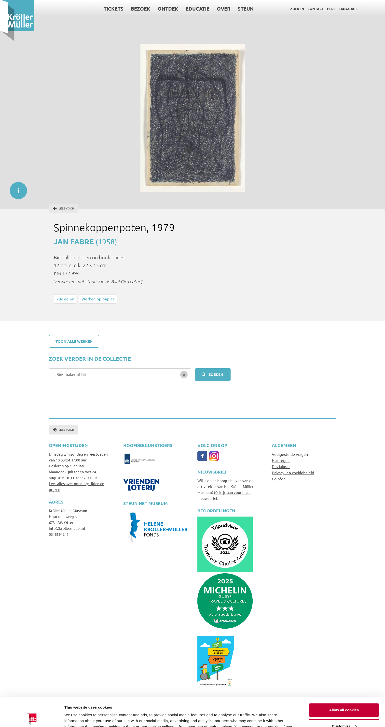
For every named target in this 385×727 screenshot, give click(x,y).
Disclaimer (281, 466)
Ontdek (168, 8)
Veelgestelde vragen (290, 454)
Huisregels (281, 460)
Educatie (197, 8)
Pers (331, 8)
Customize (344, 697)
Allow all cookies (344, 681)
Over (223, 8)
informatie (16, 188)
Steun (246, 8)
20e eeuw (65, 298)
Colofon (279, 478)
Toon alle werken (74, 341)
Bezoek (140, 8)
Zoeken (297, 8)
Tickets (114, 8)
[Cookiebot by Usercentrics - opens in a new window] (31, 717)
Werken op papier (98, 298)
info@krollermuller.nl (67, 528)
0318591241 (59, 534)
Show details (75, 717)
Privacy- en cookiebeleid (293, 472)
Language (348, 8)
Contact (315, 8)
